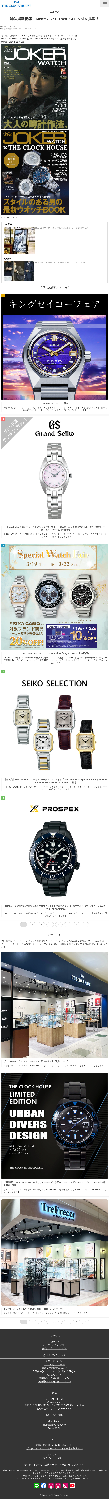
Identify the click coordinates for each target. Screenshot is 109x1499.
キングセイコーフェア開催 (55, 403)
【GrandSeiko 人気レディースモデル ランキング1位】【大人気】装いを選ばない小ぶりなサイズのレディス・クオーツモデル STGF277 (56, 528)
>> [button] (85, 924)
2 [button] (32, 924)
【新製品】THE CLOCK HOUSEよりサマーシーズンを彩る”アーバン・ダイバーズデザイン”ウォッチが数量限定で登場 (55, 1184)
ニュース (35, 29)
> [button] (76, 924)
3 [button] (41, 924)
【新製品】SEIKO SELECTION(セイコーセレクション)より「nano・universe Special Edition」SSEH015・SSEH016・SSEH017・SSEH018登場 (55, 781)
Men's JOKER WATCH (22, 29)
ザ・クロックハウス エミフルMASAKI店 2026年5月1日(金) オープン (37, 1061)
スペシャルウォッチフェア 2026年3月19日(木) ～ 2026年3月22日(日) (55, 653)
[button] (104, 3)
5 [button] (58, 924)
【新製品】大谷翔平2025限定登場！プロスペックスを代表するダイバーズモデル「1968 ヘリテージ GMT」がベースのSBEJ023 (55, 907)
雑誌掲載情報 (7, 29)
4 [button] (50, 924)
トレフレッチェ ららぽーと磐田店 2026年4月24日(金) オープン (34, 1309)
